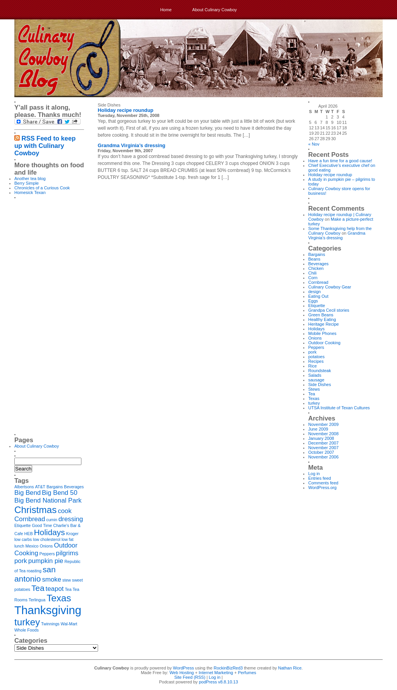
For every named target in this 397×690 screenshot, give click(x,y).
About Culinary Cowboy (214, 9)
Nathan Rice (290, 668)
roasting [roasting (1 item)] (34, 570)
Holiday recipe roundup (126, 110)
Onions (315, 338)
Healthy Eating (322, 319)
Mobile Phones (322, 333)
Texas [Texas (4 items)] (59, 598)
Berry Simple (26, 183)
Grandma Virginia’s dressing (131, 145)
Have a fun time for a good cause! (340, 160)
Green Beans (320, 314)
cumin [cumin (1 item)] (51, 519)
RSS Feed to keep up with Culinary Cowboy (45, 145)
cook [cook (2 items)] (64, 511)
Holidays (316, 328)
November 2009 (323, 424)
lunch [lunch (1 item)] (19, 546)
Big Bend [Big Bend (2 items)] (27, 492)
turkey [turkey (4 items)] (27, 622)
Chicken (316, 268)
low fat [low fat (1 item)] (68, 539)
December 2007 (323, 443)
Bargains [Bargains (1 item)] (55, 486)
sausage (316, 380)
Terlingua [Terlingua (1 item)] (37, 599)
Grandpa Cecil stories (328, 310)
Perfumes (247, 672)
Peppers (316, 347)
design (314, 291)
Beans (314, 259)
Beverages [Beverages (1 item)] (74, 486)
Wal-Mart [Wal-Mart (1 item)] (69, 623)
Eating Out (318, 296)
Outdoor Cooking (324, 342)
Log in (314, 473)
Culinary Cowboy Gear (329, 287)
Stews (314, 389)
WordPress (183, 668)
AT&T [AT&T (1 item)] (40, 486)
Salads (314, 375)
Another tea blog (30, 178)
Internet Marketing (216, 672)
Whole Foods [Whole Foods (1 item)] (26, 630)
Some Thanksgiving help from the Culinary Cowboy (340, 230)
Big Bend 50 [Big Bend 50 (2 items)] (59, 492)
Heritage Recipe (323, 324)
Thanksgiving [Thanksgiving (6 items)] (47, 610)
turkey (314, 403)
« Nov (313, 144)
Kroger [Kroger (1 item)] (72, 533)
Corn (313, 277)
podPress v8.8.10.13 (218, 682)
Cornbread (318, 282)
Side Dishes (319, 384)
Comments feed (323, 483)
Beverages (318, 263)
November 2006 (323, 457)
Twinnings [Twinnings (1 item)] (50, 623)
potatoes (316, 356)
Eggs (313, 301)
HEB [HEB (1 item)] (28, 533)
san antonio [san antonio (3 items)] (34, 574)
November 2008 (323, 433)
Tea (311, 393)
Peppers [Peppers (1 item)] (47, 553)
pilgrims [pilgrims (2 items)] (67, 553)
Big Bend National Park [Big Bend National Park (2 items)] (47, 500)
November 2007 (323, 447)
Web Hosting (181, 672)
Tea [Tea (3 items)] (38, 588)
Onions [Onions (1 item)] (46, 546)
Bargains (316, 254)
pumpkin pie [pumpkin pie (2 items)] (45, 561)
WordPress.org (322, 487)
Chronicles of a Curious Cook (42, 187)
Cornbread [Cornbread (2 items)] (29, 519)
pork (312, 352)
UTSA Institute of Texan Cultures (339, 407)
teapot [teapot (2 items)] (55, 588)
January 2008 (321, 438)
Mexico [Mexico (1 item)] (32, 546)
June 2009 (318, 429)
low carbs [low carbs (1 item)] (23, 539)
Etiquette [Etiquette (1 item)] (22, 525)
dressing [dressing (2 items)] (71, 519)
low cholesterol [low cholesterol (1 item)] (46, 539)
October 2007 (321, 452)
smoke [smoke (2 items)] (51, 579)
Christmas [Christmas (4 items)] (35, 510)
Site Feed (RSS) (189, 677)
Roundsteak (319, 370)
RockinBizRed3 (228, 668)
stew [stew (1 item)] (66, 580)
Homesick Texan (30, 192)
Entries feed (319, 478)
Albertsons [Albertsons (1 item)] (24, 486)
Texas (313, 398)
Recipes (316, 361)
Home (165, 9)
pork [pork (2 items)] (20, 561)
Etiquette (316, 305)
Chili (312, 273)
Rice (312, 366)
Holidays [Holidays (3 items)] (49, 532)
